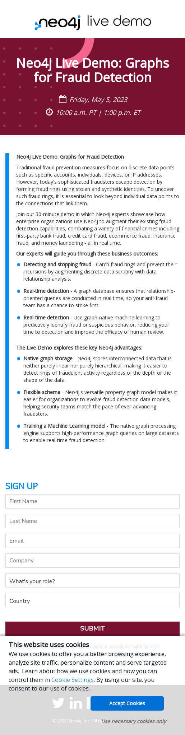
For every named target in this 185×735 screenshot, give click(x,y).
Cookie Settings (72, 680)
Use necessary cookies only (133, 721)
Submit (92, 628)
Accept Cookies (127, 703)
